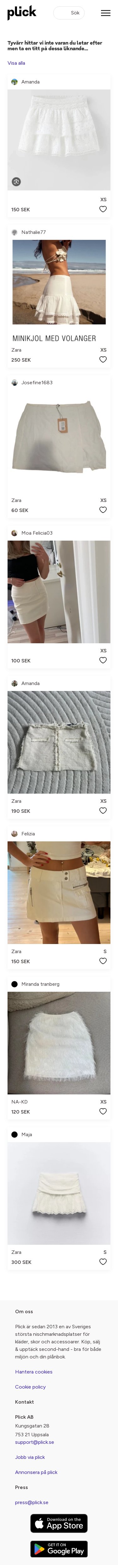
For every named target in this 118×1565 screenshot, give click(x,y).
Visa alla (16, 63)
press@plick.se (31, 1502)
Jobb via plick (30, 1457)
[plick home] (22, 13)
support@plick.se (34, 1442)
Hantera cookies (34, 1372)
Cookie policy (30, 1387)
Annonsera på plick (36, 1472)
